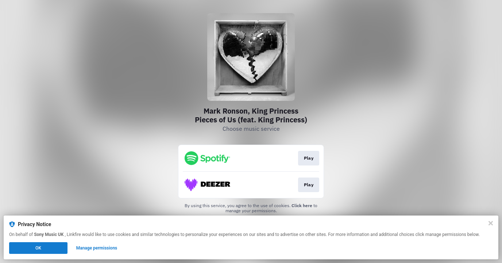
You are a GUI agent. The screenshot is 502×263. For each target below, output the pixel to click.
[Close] (491, 223)
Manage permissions (96, 248)
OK (38, 248)
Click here (301, 205)
